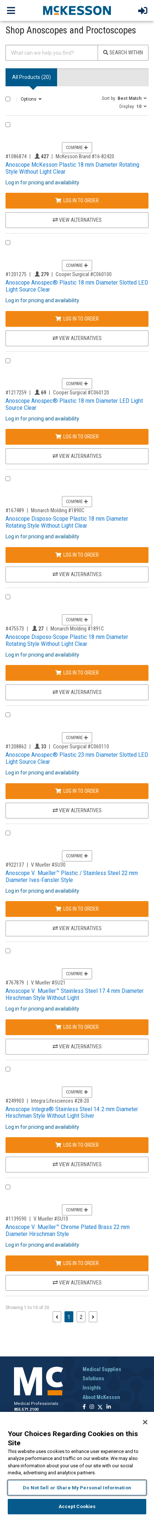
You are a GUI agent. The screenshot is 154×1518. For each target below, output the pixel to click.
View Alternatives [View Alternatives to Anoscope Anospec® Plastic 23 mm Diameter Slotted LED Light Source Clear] (77, 810)
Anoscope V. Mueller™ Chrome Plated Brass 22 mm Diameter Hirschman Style (68, 1230)
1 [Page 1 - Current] (70, 1316)
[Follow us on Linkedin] (108, 1407)
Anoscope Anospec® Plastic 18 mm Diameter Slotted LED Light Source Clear (77, 286)
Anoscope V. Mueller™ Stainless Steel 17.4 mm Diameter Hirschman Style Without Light (75, 994)
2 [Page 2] (81, 1317)
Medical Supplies (102, 1369)
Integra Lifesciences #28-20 (60, 1101)
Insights (92, 1388)
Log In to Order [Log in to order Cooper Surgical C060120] (77, 437)
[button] (124, 98)
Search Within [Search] (123, 52)
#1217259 (16, 392)
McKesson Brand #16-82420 (85, 156)
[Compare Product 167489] (8, 478)
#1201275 (16, 274)
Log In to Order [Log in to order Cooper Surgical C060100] (77, 319)
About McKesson (101, 1397)
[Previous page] (57, 1316)
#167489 (15, 510)
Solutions (93, 1378)
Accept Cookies (77, 1506)
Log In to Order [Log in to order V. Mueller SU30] (77, 909)
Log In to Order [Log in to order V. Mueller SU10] (77, 1263)
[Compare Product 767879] (8, 950)
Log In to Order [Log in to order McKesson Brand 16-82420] (77, 200)
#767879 (15, 983)
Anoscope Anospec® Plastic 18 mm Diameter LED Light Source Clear (74, 404)
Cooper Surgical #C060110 (81, 746)
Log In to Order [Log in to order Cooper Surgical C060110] (77, 791)
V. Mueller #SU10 (51, 1219)
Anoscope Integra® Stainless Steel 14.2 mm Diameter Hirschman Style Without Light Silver (72, 1112)
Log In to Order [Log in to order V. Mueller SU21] (77, 1027)
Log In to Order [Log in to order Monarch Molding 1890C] (77, 555)
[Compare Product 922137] (8, 833)
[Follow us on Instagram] (92, 1407)
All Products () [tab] (31, 77)
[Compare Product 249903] (8, 1069)
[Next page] (93, 1316)
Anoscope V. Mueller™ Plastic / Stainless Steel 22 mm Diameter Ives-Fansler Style (72, 876)
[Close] (145, 1422)
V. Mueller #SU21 (48, 983)
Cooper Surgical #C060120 (81, 392)
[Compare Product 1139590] (8, 1187)
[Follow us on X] (100, 1407)
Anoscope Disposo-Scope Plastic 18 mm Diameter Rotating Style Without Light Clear (67, 522)
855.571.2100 (26, 1409)
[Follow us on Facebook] (84, 1407)
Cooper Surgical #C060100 (84, 274)
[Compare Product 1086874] (8, 124)
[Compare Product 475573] (8, 596)
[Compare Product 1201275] (8, 242)
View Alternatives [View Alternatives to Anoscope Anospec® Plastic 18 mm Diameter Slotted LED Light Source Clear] (77, 338)
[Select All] (8, 99)
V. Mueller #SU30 (48, 865)
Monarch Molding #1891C (77, 629)
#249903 (15, 1101)
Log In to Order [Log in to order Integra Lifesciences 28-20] (77, 1145)
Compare (77, 147)
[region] (77, 1465)
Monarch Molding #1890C (57, 510)
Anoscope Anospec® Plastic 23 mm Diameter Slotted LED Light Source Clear (77, 758)
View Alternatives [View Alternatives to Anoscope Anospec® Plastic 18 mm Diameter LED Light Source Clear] (77, 456)
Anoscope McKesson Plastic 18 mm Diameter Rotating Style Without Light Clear (72, 168)
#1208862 (16, 746)
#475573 (15, 629)
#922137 (15, 865)
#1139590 (16, 1219)
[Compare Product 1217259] (8, 360)
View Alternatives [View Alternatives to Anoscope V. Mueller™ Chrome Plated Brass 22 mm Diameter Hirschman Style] (77, 1283)
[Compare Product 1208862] (8, 714)
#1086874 (16, 156)
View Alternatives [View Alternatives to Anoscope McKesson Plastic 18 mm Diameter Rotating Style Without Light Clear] (77, 220)
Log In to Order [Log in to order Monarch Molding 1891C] (77, 673)
